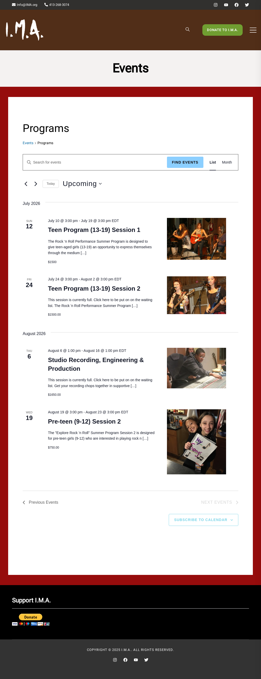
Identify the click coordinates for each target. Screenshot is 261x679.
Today (51, 184)
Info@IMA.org (24, 4)
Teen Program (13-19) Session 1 (94, 229)
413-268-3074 (56, 4)
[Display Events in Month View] (227, 162)
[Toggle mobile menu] (253, 30)
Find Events (185, 162)
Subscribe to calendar (200, 520)
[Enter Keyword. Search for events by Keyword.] (95, 162)
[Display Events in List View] (213, 162)
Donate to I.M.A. (222, 30)
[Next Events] (36, 184)
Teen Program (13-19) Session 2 (94, 288)
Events (28, 143)
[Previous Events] (26, 184)
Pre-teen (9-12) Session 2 (84, 421)
